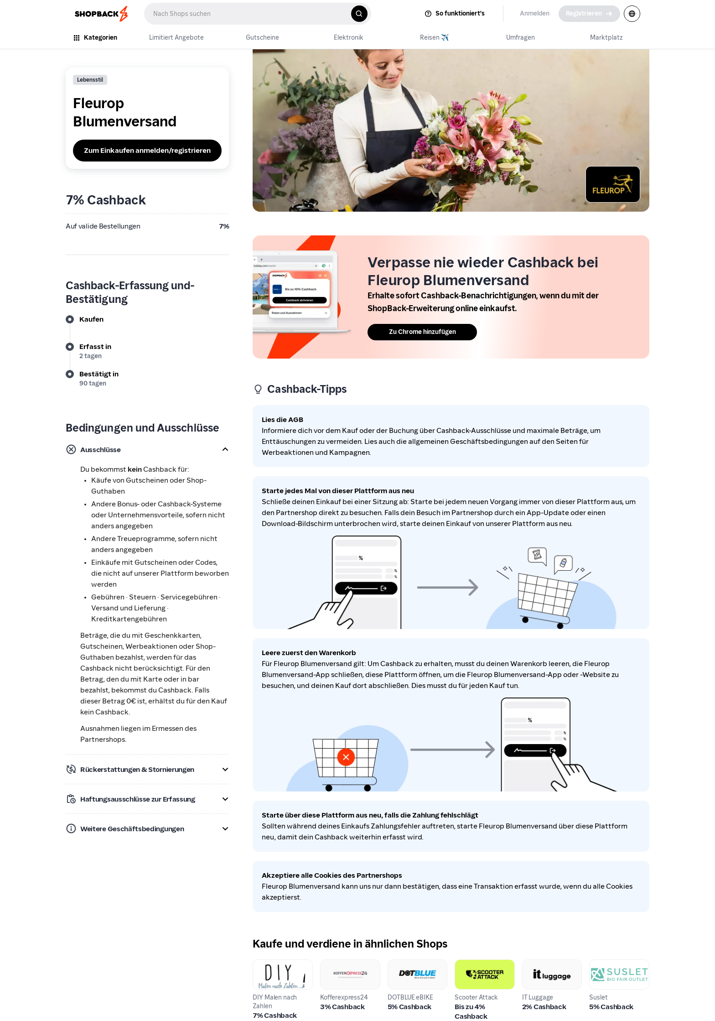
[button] (147, 449)
